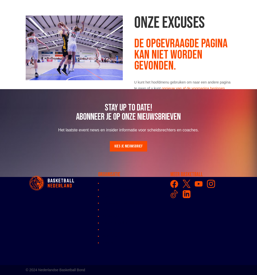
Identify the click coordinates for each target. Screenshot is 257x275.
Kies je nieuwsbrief (128, 146)
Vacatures (109, 236)
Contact (108, 183)
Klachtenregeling (115, 223)
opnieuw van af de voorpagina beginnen (193, 88)
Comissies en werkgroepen (123, 203)
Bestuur (108, 196)
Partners (108, 229)
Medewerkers (112, 210)
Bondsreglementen (117, 216)
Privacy (107, 243)
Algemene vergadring (118, 190)
